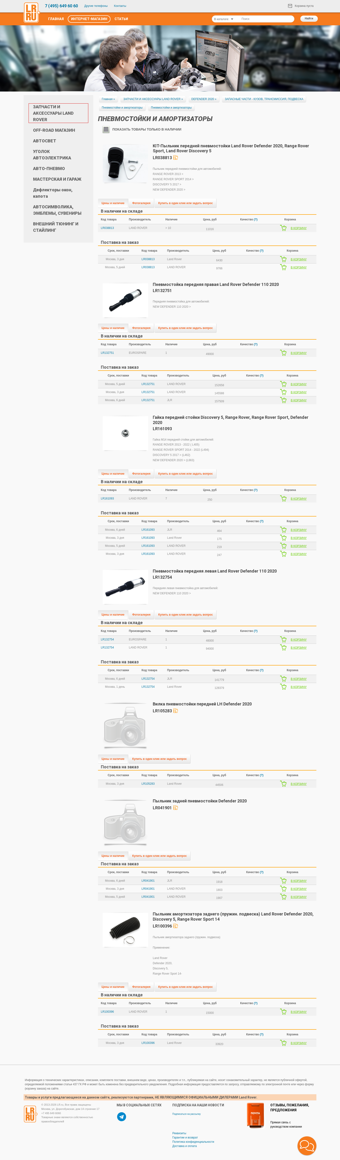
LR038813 (107, 228)
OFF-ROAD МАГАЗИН (54, 130)
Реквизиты (179, 1133)
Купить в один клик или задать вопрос (185, 203)
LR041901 (147, 880)
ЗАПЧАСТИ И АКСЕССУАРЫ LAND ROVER (53, 113)
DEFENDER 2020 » (204, 99)
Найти (309, 18)
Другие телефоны (96, 6)
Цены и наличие (113, 203)
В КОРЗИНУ (298, 228)
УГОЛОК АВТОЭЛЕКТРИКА (52, 154)
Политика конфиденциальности (193, 1141)
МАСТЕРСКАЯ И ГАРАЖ (57, 179)
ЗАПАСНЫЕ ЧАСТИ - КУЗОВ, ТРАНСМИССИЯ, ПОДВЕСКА (264, 99)
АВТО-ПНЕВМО (49, 168)
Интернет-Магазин (89, 19)
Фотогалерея (141, 203)
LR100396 (107, 1011)
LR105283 (147, 783)
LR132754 (107, 639)
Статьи (121, 19)
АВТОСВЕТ (44, 140)
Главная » (108, 99)
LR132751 (107, 353)
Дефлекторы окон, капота (52, 193)
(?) (255, 219)
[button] (307, 1145)
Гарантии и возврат (185, 1137)
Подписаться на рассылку (186, 1114)
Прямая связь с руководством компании (286, 1124)
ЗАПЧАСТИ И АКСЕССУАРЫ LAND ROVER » (153, 99)
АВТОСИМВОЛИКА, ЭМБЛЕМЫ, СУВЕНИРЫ (57, 210)
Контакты (120, 6)
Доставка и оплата (184, 1146)
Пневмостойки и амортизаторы (122, 107)
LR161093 (107, 498)
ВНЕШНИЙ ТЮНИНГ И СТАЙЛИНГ (55, 227)
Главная (56, 19)
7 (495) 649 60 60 (61, 5)
